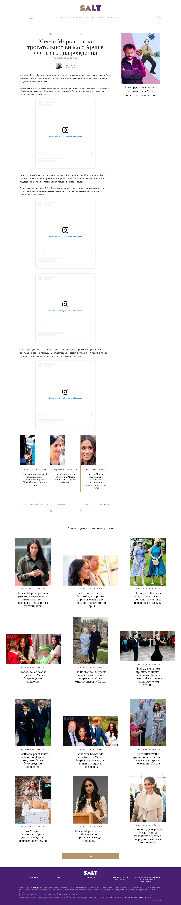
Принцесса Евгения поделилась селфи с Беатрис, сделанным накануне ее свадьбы (147, 598)
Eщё (90, 856)
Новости (64, 18)
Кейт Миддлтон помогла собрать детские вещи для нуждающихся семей (33, 836)
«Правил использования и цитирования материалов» (127, 898)
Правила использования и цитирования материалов (147, 879)
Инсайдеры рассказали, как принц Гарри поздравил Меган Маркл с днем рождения (33, 760)
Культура (77, 18)
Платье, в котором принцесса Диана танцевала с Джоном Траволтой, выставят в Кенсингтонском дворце (147, 677)
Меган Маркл (59, 504)
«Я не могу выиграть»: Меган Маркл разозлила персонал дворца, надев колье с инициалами (148, 836)
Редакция (61, 877)
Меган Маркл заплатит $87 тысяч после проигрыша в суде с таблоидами (90, 836)
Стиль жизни (114, 18)
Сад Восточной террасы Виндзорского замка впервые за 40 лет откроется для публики (90, 676)
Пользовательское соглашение (119, 878)
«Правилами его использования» (69, 894)
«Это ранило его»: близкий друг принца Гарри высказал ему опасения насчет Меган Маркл (90, 599)
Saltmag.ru (36, 888)
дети (49, 504)
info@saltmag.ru (121, 890)
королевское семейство (32, 504)
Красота (90, 18)
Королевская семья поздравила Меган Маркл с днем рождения (33, 676)
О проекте (33, 877)
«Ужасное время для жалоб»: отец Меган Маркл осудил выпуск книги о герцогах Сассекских (90, 760)
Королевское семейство (65, 58)
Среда (101, 18)
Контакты (90, 877)
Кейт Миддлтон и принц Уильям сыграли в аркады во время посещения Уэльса (147, 758)
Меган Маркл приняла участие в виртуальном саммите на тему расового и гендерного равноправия (33, 599)
